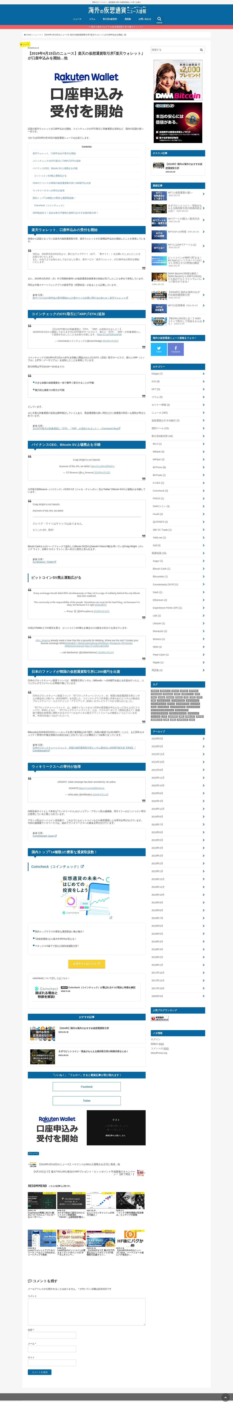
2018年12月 (157, 866)
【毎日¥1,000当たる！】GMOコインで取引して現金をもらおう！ (176, 320)
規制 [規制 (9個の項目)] (192, 710)
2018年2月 (157, 942)
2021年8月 (157, 759)
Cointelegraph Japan (43, 834)
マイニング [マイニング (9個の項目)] (193, 704)
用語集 (128, 19)
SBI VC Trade (162, 524)
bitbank (158, 447)
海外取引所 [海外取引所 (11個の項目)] (182, 710)
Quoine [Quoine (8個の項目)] (170, 688)
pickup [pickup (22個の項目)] (161, 688)
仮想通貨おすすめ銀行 (165, 417)
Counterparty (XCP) (165, 577)
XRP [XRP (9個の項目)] (199, 688)
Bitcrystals (160, 569)
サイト (31, 1359)
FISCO (158, 493)
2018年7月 (157, 904)
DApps (156, 371)
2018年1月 (157, 950)
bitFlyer (158, 455)
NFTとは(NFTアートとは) (173, 247)
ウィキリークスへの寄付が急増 (48, 190)
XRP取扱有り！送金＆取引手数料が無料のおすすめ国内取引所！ (66, 212)
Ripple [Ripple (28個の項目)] (179, 688)
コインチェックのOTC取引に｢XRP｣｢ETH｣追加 (57, 161)
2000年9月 (157, 980)
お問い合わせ (145, 19)
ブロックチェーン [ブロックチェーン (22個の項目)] (178, 704)
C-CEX (158, 478)
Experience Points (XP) (167, 600)
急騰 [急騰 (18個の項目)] (166, 710)
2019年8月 (157, 805)
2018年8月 (157, 896)
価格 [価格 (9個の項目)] (181, 707)
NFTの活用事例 (174, 305)
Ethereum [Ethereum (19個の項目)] (168, 684)
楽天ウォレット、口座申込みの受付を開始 (54, 153)
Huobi (158, 508)
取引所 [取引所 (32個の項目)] (200, 707)
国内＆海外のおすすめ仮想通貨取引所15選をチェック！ (117, 27)
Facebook (87, 1087)
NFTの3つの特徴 (175, 232)
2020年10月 (157, 775)
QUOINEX (160, 516)
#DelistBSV (100, 604)
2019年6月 (157, 820)
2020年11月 (157, 767)
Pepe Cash (160, 645)
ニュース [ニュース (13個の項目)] (195, 694)
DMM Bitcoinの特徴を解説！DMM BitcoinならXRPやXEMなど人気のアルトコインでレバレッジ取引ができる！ (176, 278)
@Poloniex (126, 642)
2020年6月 (157, 782)
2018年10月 (157, 881)
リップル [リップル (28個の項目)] (156, 707)
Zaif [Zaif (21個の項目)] (153, 691)
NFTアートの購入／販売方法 (175, 221)
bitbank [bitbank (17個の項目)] (155, 681)
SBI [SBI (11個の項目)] (186, 688)
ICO (155, 379)
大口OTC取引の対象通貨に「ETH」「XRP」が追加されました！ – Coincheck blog (75, 428)
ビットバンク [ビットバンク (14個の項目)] (182, 701)
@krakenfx (114, 642)
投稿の (157, 1027)
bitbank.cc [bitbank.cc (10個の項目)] (165, 681)
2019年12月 (157, 797)
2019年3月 (157, 843)
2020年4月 (157, 790)
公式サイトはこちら (85, 962)
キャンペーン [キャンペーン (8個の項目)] (192, 691)
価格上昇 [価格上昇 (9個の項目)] (190, 707)
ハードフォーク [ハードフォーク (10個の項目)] (178, 697)
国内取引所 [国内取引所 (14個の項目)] (156, 710)
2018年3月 (157, 934)
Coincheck (160, 486)
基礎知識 (158, 547)
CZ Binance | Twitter (43, 561)
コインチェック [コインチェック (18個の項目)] (158, 694)
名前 (31, 1331)
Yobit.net (159, 531)
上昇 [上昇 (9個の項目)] (164, 707)
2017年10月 (157, 972)
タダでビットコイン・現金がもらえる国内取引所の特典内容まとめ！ (176, 209)
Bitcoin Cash (161, 562)
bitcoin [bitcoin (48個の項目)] (175, 681)
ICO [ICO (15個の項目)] (197, 684)
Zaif (156, 539)
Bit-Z (157, 440)
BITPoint (159, 463)
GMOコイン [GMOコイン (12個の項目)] (187, 684)
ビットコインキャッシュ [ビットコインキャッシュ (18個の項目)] (162, 701)
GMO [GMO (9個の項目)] (177, 684)
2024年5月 (157, 737)
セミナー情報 (160, 402)
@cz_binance (43, 639)
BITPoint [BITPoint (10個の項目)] (193, 681)
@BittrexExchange (74, 645)
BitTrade (159, 470)
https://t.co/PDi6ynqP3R (109, 334)
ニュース (77, 19)
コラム (92, 19)
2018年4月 (157, 927)
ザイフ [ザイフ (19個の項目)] (171, 694)
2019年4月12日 (102, 472)
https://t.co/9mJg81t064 (96, 645)
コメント (32, 1297)
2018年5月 (157, 919)
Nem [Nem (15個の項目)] (154, 688)
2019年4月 (157, 835)
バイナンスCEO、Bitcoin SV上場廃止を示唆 (55, 168)
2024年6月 (157, 729)
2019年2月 (157, 851)
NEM (157, 638)
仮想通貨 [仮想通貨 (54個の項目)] (173, 707)
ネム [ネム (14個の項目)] (154, 697)
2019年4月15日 (110, 340)
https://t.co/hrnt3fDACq (102, 465)
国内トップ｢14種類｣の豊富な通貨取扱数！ (54, 198)
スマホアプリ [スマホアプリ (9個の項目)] (183, 694)
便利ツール (160, 425)
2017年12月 (157, 957)
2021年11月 (157, 744)
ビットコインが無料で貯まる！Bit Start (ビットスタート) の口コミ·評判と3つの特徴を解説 (176, 261)
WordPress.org (159, 1036)
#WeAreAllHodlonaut (88, 642)
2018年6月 (157, 912)
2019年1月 (157, 858)
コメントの (160, 1032)
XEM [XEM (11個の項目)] (192, 688)
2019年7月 (157, 813)
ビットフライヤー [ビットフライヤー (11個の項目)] (159, 704)
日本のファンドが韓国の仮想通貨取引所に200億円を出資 (62, 183)
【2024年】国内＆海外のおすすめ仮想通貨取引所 (175, 294)
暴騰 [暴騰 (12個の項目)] (173, 710)
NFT (155, 387)
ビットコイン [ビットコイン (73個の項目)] (193, 697)
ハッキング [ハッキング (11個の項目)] (163, 697)
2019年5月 (157, 828)
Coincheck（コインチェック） (49, 205)
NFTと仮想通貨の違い (171, 195)
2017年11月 (157, 965)
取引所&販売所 (110, 19)
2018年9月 (157, 889)
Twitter (87, 1101)
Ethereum (160, 592)
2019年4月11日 (100, 793)
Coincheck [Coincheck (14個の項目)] (156, 684)
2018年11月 (157, 874)
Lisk (157, 607)
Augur (158, 554)
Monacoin (160, 623)
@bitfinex (104, 642)
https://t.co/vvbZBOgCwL (91, 786)
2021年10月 (157, 752)
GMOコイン (161, 501)
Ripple (158, 653)
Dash (157, 585)
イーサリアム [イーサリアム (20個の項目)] (178, 691)
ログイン (156, 1023)
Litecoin (159, 615)
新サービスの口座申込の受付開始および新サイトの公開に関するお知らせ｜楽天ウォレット (79, 298)
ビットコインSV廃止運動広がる (50, 175)
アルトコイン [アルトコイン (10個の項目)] (163, 691)
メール (32, 1345)
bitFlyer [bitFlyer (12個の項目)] (184, 681)
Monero (159, 630)
